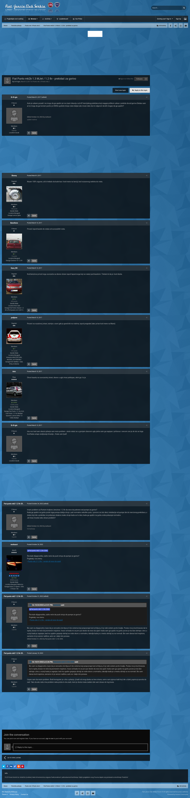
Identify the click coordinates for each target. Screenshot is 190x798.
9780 (14, 578)
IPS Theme (5, 792)
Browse (33, 19)
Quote (33, 133)
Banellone (14, 223)
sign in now (50, 738)
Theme (5, 794)
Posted (33, 97)
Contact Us (24, 794)
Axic (14, 371)
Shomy (14, 176)
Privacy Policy (14, 794)
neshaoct (14, 544)
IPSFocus (14, 792)
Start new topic (120, 90)
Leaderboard (63, 19)
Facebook (170, 25)
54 (14, 299)
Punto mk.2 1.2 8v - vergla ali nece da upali (43, 561)
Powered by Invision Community (177, 794)
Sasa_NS (14, 268)
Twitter (175, 25)
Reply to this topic (141, 90)
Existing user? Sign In (165, 19)
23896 (14, 402)
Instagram (180, 25)
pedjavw (14, 318)
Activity (48, 19)
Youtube (185, 25)
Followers (139, 79)
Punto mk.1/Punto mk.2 (41, 81)
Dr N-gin (17, 81)
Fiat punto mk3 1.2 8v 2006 (14, 504)
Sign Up (178, 19)
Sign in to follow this (126, 79)
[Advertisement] (95, 55)
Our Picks (78, 19)
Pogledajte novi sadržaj (14, 19)
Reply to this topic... (24, 747)
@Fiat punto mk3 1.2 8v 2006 (37, 550)
